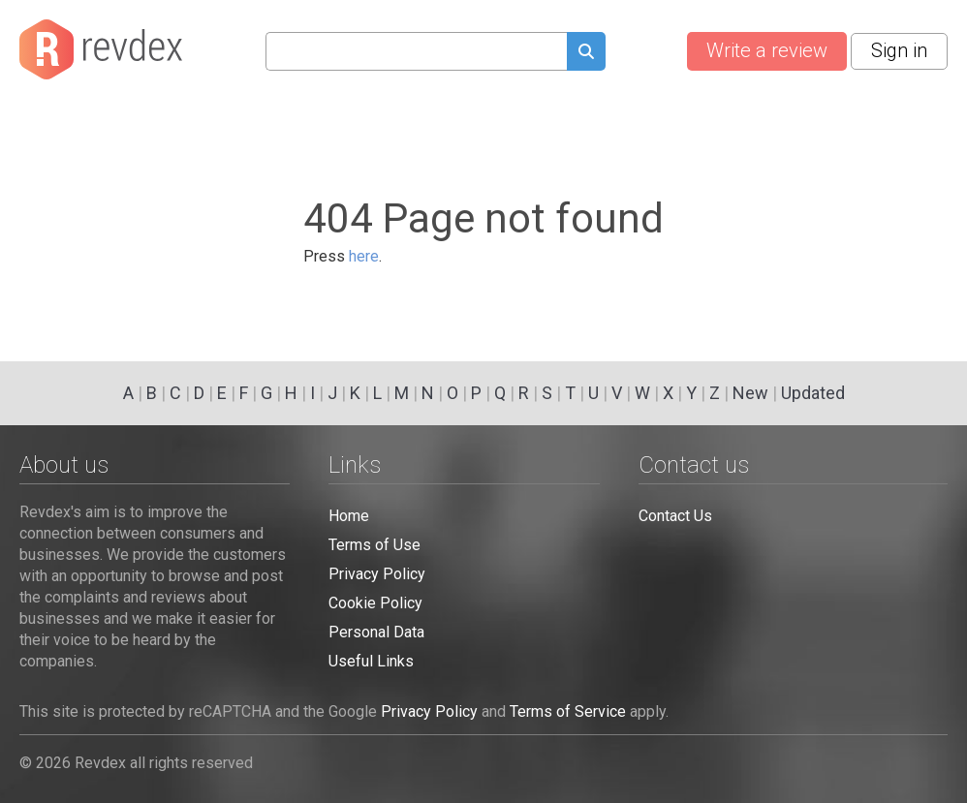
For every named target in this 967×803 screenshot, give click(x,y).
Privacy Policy (376, 574)
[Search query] (416, 51)
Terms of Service (568, 711)
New (750, 393)
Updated (813, 393)
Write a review (766, 50)
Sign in (899, 50)
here (364, 256)
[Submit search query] (586, 54)
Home (348, 516)
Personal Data (376, 632)
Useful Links (371, 661)
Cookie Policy (375, 603)
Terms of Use (374, 545)
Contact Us (675, 516)
